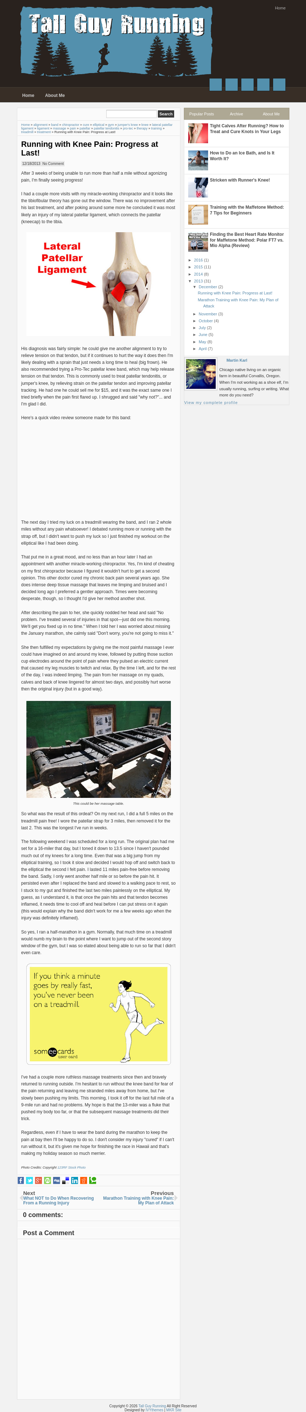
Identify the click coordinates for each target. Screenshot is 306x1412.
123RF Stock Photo (71, 1167)
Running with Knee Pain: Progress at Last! (89, 148)
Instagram (263, 84)
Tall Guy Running (152, 1406)
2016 (198, 260)
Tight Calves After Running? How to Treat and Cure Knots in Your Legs (247, 128)
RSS (279, 84)
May (202, 342)
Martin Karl (237, 360)
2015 (198, 267)
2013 (198, 281)
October (206, 321)
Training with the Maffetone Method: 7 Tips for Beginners (247, 210)
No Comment (53, 164)
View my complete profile (211, 402)
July (202, 328)
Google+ (247, 84)
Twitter (231, 84)
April (203, 348)
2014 (198, 274)
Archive (236, 114)
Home (280, 8)
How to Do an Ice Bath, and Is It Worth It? (242, 155)
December (208, 287)
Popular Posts (201, 114)
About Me (55, 95)
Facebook (215, 84)
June (203, 334)
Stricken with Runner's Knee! (240, 180)
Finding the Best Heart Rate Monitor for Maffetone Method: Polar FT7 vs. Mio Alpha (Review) (247, 240)
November (208, 314)
